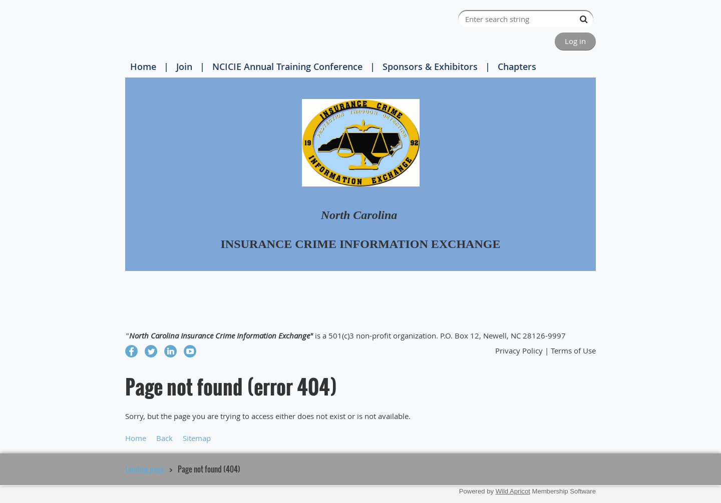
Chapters (517, 66)
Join (184, 66)
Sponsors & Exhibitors (430, 66)
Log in (575, 41)
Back (164, 438)
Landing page (144, 469)
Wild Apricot (513, 491)
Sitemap (197, 438)
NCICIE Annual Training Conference (287, 66)
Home (143, 66)
